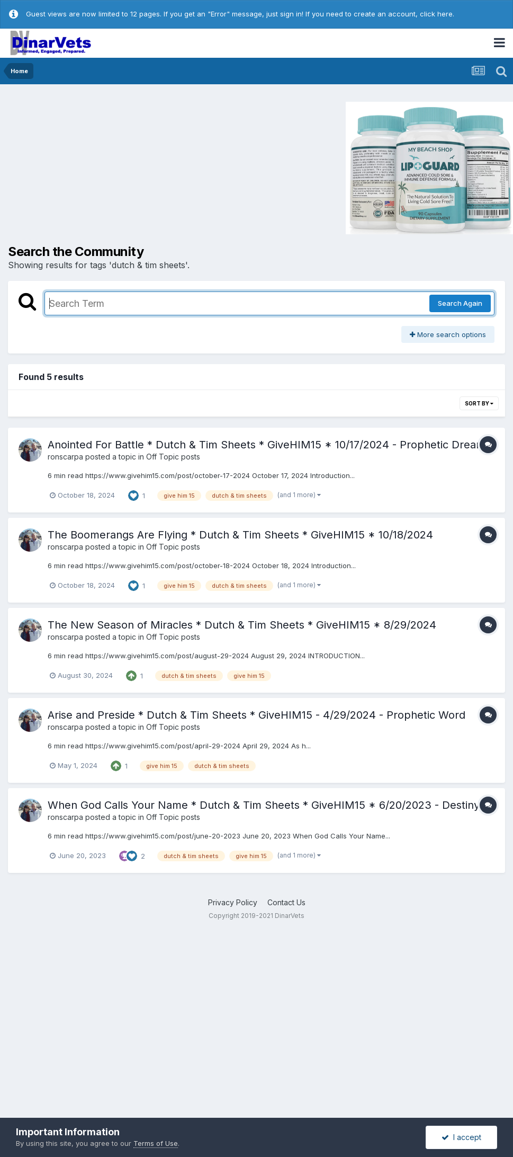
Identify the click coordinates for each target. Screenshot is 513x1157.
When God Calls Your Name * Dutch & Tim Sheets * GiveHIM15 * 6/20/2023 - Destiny (264, 805)
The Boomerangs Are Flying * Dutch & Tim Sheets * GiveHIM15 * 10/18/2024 (240, 534)
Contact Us (286, 902)
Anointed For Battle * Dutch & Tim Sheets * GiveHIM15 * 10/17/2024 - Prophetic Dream (266, 444)
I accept (461, 1137)
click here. (437, 14)
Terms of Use (155, 1143)
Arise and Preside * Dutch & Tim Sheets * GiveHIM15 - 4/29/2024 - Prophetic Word (256, 715)
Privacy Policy (232, 902)
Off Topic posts (173, 456)
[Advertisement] (97, 167)
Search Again (460, 303)
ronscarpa (65, 456)
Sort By (479, 403)
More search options (448, 334)
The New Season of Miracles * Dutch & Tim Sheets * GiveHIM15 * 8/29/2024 (242, 625)
